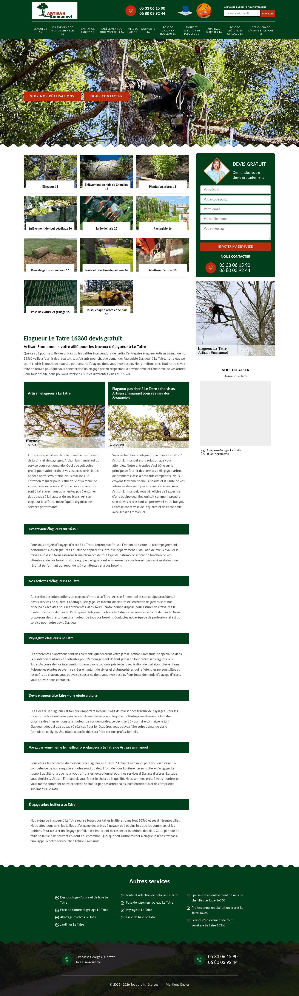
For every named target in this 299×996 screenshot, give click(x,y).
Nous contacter (107, 96)
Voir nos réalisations (52, 96)
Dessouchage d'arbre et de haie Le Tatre (84, 899)
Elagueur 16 (40, 30)
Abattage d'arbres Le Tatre (78, 917)
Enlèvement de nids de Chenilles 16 (63, 30)
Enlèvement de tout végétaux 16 (112, 30)
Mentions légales (178, 984)
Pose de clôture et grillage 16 (235, 30)
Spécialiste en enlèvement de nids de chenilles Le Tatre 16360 (217, 897)
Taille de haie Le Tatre (141, 917)
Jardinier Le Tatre (72, 924)
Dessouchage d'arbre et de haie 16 (260, 30)
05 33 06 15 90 (152, 8)
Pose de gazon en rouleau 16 (168, 30)
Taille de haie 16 (132, 30)
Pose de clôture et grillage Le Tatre (84, 910)
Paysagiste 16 (148, 30)
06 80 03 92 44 (152, 13)
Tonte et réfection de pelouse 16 (191, 30)
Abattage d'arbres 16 (214, 30)
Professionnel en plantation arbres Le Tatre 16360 (218, 910)
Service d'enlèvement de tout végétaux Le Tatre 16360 (212, 922)
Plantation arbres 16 (87, 30)
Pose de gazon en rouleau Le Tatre (149, 902)
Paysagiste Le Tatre (139, 910)
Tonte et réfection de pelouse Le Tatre (152, 895)
